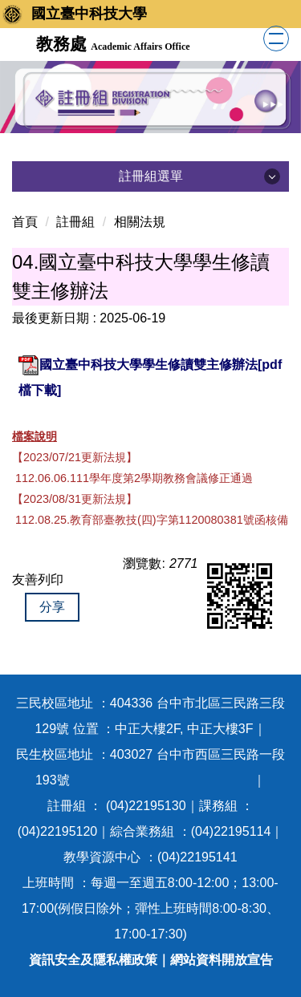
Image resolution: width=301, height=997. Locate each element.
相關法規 (139, 222)
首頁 (25, 222)
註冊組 (75, 222)
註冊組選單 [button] (151, 176)
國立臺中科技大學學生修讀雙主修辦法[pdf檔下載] (150, 376)
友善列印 (37, 579)
